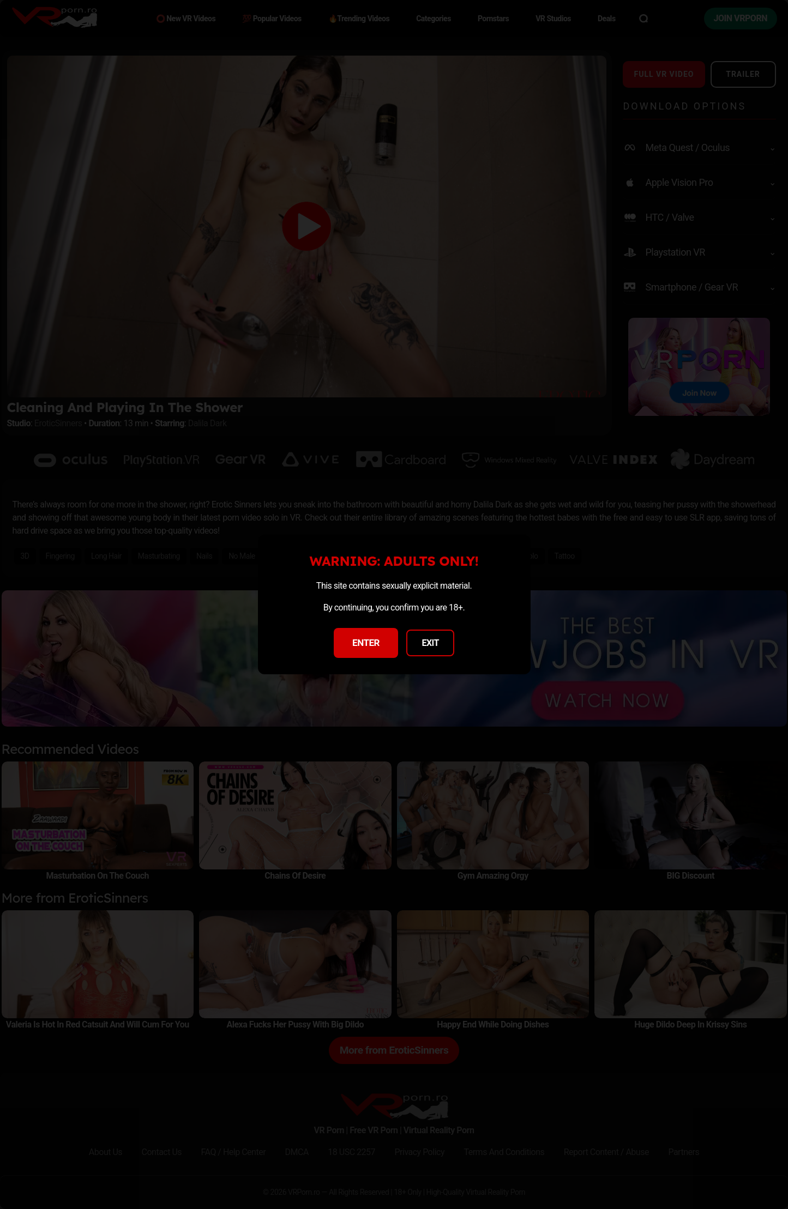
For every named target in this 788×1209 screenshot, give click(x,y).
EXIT (430, 643)
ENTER (366, 642)
